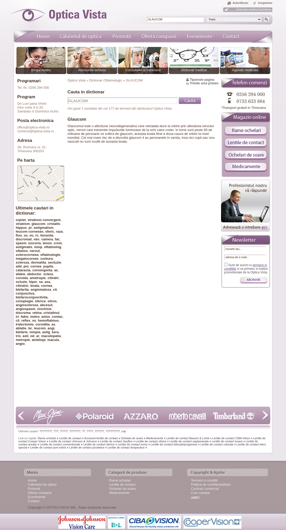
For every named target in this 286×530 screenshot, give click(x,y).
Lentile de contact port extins (48, 447)
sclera (48, 274)
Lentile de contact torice (133, 444)
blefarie (22, 332)
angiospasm (25, 309)
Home (32, 480)
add (19, 266)
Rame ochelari (47, 438)
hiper (33, 282)
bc (30, 328)
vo (34, 320)
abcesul (46, 305)
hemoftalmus (48, 320)
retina (36, 313)
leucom (40, 328)
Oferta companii (40, 493)
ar (37, 336)
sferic (49, 231)
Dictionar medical (194, 70)
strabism (23, 224)
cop (123, 431)
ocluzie (21, 282)
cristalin (53, 224)
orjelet (21, 220)
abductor (34, 274)
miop (38, 247)
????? (64, 431)
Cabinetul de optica (42, 484)
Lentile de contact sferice (99, 444)
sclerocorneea (27, 255)
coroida (22, 278)
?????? (99, 431)
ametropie (38, 278)
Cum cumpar (200, 493)
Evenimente (37, 497)
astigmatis (24, 247)
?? (83, 431)
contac (57, 317)
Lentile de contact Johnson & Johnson (73, 441)
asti (25, 336)
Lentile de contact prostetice (87, 447)
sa (41, 282)
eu (31, 235)
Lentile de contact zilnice (151, 441)
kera (55, 332)
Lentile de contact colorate (216, 444)
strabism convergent (44, 220)
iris (18, 336)
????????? (113, 431)
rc (36, 235)
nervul (35, 251)
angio (20, 344)
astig (46, 332)
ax (53, 324)
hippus (21, 228)
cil (17, 320)
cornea (46, 286)
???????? (45, 431)
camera (47, 239)
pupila (48, 266)
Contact (33, 501)
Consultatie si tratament (143, 70)
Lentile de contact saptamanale (189, 441)
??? (56, 431)
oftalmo (22, 251)
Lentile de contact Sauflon (116, 441)
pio (26, 266)
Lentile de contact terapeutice (126, 447)
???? (90, 431)
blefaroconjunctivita (32, 297)
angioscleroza (27, 305)
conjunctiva (25, 293)
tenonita (46, 235)
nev (36, 239)
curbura (46, 258)
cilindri (53, 278)
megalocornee (27, 258)
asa (47, 282)
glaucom (38, 224)
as (56, 270)
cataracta (23, 270)
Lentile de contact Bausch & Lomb (187, 438)
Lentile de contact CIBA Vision (231, 438)
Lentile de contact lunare (227, 441)
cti (55, 289)
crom (58, 243)
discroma (23, 313)
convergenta (42, 270)
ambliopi (38, 340)
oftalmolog (52, 247)
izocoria (34, 243)
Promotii (34, 489)
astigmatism (43, 228)
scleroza (22, 262)
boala (34, 286)
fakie (25, 317)
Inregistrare (265, 2)
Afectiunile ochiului (92, 70)
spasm (21, 243)
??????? (74, 431)
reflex (25, 320)
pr (30, 228)
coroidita (43, 324)
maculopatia (51, 336)
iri (17, 317)
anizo (45, 317)
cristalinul (51, 313)
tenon (47, 243)
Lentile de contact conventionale (60, 444)
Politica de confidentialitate (211, 484)
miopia (34, 332)
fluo (19, 235)
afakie (20, 274)
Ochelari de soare (132, 438)
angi (51, 328)
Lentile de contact (70, 438)
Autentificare (240, 2)
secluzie (54, 262)
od (32, 336)
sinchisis (44, 309)
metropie (23, 340)
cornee (35, 266)
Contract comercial (205, 489)
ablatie (21, 328)
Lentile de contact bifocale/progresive (174, 444)
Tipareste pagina (202, 79)
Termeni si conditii (204, 480)
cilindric (22, 286)
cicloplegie (24, 301)
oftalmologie (50, 255)
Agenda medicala (245, 70)
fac (57, 239)
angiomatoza (41, 289)
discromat (24, 239)
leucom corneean (29, 231)
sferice (40, 301)
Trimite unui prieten (204, 83)
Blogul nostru (41, 70)
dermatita (38, 262)
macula (53, 340)
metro (34, 317)
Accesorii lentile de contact (101, 438)
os (26, 235)
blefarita (22, 289)
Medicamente (154, 438)
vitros (52, 301)
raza (59, 231)
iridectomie (24, 324)
